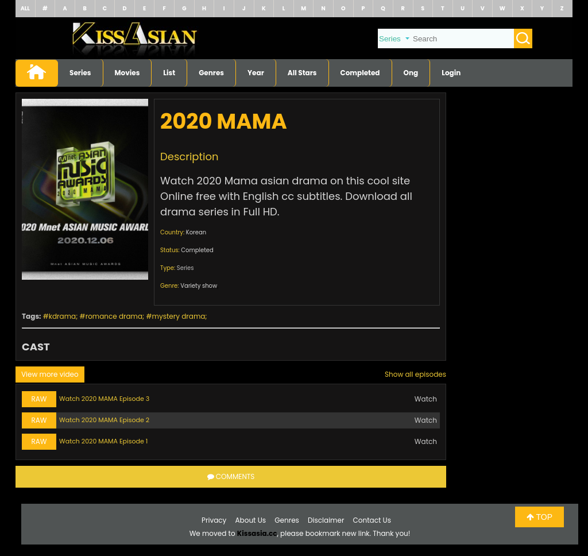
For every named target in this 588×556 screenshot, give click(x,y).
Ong (411, 73)
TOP (539, 517)
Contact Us (372, 520)
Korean (196, 232)
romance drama (114, 316)
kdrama (62, 316)
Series (80, 73)
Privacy (214, 520)
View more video (50, 374)
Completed (360, 73)
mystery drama (179, 316)
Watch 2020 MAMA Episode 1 (103, 441)
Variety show (198, 285)
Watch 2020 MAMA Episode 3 (104, 398)
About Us (250, 520)
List (169, 73)
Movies (127, 73)
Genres (211, 73)
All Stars (302, 73)
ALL (25, 8)
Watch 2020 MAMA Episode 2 (104, 419)
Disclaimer (326, 520)
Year (255, 73)
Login (451, 73)
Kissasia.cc (257, 533)
